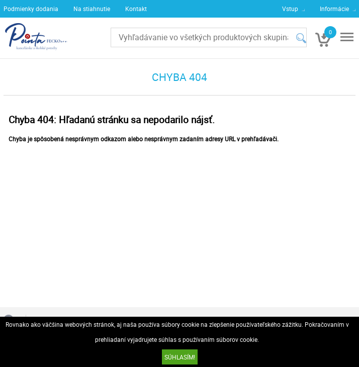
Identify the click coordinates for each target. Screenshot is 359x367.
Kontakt (136, 9)
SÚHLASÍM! (179, 357)
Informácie (334, 9)
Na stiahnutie (91, 9)
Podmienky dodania (31, 9)
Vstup (290, 9)
